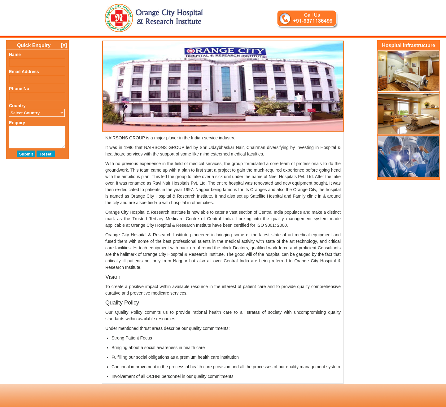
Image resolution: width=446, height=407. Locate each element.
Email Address (24, 71)
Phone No (19, 88)
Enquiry (17, 122)
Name (15, 54)
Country (17, 105)
